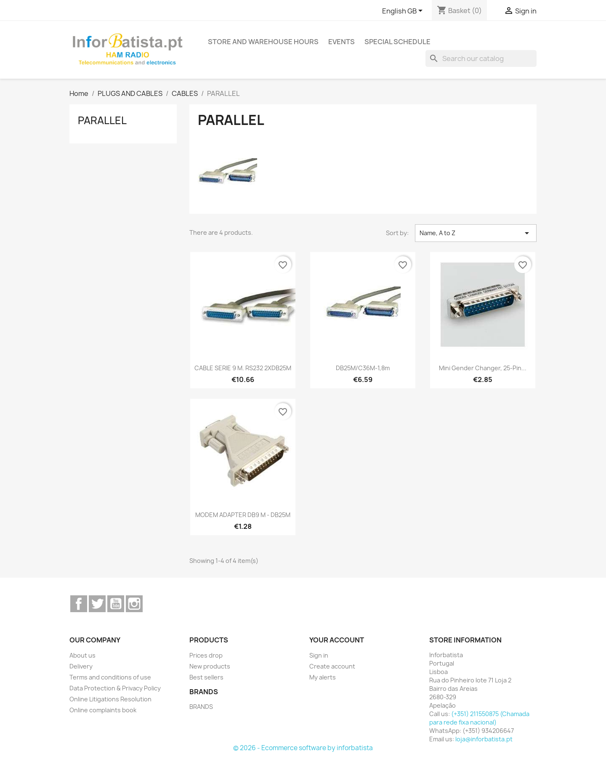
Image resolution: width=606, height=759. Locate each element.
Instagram (134, 603)
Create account (332, 666)
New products (209, 666)
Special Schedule (397, 41)
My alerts (322, 677)
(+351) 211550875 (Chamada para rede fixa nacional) (479, 718)
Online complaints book (102, 710)
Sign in (318, 655)
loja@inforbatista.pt (484, 739)
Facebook (78, 603)
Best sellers (206, 677)
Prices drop (206, 655)
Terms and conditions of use (110, 677)
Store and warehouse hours (263, 41)
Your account (336, 640)
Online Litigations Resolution (110, 699)
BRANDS (201, 707)
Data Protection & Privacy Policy (115, 688)
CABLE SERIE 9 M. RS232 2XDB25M (242, 368)
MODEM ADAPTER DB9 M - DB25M (242, 515)
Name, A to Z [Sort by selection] (476, 233)
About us (82, 655)
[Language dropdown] (403, 11)
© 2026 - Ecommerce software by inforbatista (303, 747)
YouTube (115, 603)
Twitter (97, 603)
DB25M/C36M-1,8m (363, 368)
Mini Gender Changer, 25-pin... (482, 368)
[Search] (481, 58)
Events (341, 41)
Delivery (81, 666)
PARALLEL (102, 120)
